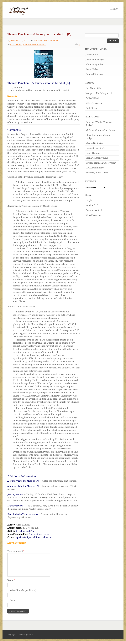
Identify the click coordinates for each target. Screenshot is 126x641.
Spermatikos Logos (45, 40)
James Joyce (92, 54)
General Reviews (94, 74)
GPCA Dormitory (95, 168)
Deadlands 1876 (93, 88)
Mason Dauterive (94, 143)
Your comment (15, 551)
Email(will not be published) (22, 590)
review (15, 494)
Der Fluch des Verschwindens (22, 514)
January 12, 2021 (19, 40)
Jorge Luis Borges (95, 59)
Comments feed (94, 210)
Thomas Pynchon (95, 64)
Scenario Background (97, 158)
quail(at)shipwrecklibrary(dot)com (34, 537)
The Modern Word (34, 44)
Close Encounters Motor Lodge (98, 136)
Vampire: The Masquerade (99, 93)
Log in (89, 200)
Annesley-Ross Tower (97, 172)
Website (11, 600)
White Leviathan (94, 103)
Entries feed (92, 205)
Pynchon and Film (25, 531)
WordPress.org (94, 215)
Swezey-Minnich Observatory (101, 163)
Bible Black (91, 108)
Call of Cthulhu (93, 98)
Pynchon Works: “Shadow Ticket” (99, 123)
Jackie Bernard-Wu (95, 148)
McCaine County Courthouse (100, 130)
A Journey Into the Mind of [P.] (23, 481)
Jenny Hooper (93, 153)
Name (11, 580)
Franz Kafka (92, 69)
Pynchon (16, 44)
